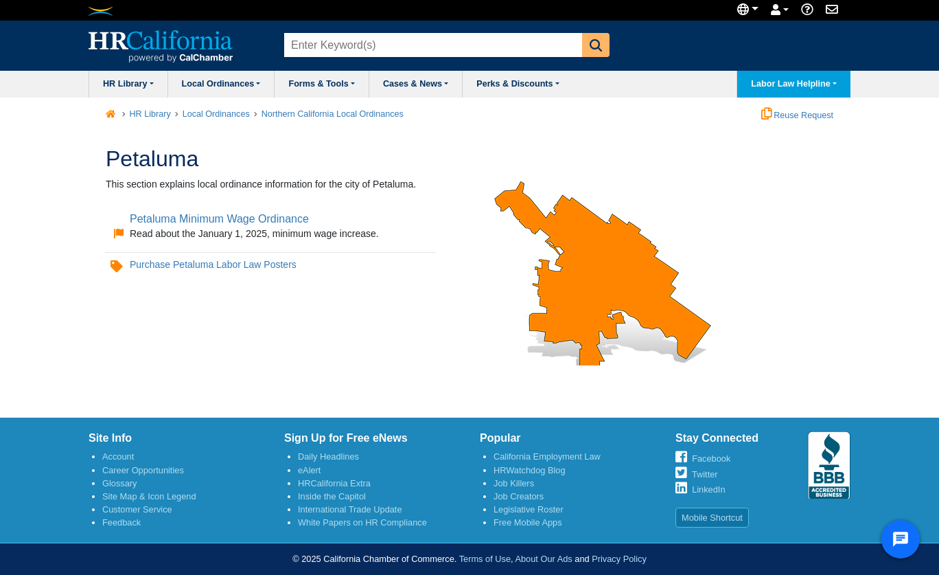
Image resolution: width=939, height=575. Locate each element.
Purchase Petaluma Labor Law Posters (213, 264)
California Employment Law (547, 456)
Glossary (119, 483)
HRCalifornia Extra (334, 483)
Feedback (121, 522)
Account (118, 456)
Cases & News (415, 84)
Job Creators (519, 496)
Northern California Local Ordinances (333, 114)
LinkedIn (708, 489)
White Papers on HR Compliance (362, 522)
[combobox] (431, 45)
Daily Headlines (328, 456)
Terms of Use (485, 559)
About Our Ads (543, 559)
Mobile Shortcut (712, 517)
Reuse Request (797, 115)
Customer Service (137, 509)
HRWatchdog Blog (530, 470)
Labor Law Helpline (794, 84)
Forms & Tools (321, 84)
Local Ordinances (221, 84)
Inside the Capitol (332, 496)
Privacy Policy (619, 559)
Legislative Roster (529, 509)
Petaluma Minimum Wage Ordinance (219, 219)
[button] (596, 45)
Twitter (705, 474)
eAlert (309, 470)
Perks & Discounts (517, 84)
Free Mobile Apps (528, 522)
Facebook (711, 458)
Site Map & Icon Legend (149, 496)
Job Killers (514, 483)
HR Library (128, 84)
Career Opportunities (143, 470)
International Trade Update (350, 509)
